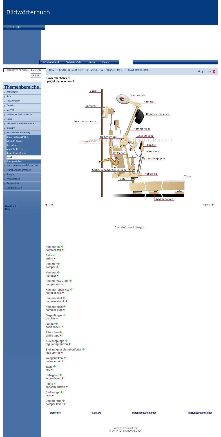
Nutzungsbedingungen (200, 413)
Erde (9, 96)
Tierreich (11, 105)
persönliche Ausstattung (18, 132)
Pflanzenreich (13, 101)
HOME (52, 70)
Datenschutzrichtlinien (144, 413)
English (14, 27)
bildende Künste (15, 141)
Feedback (11, 206)
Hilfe (8, 209)
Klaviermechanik (138, 70)
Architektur (12, 145)
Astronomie (12, 92)
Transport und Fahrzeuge (19, 170)
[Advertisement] (82, 30)
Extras (105, 62)
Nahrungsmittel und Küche (19, 114)
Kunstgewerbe (14, 161)
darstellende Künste (16, 153)
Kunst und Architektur (17, 137)
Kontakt (96, 413)
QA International (51, 62)
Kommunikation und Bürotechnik (22, 165)
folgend (208, 204)
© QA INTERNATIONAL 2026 (125, 430)
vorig (49, 204)
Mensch (10, 110)
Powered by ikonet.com (125, 428)
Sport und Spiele (14, 188)
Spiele (92, 62)
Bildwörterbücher (74, 62)
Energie (10, 174)
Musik (94, 70)
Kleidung (11, 128)
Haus (9, 119)
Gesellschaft (13, 183)
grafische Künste (15, 149)
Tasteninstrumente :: (113, 70)
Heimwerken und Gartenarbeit (21, 123)
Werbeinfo (55, 413)
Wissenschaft (13, 179)
